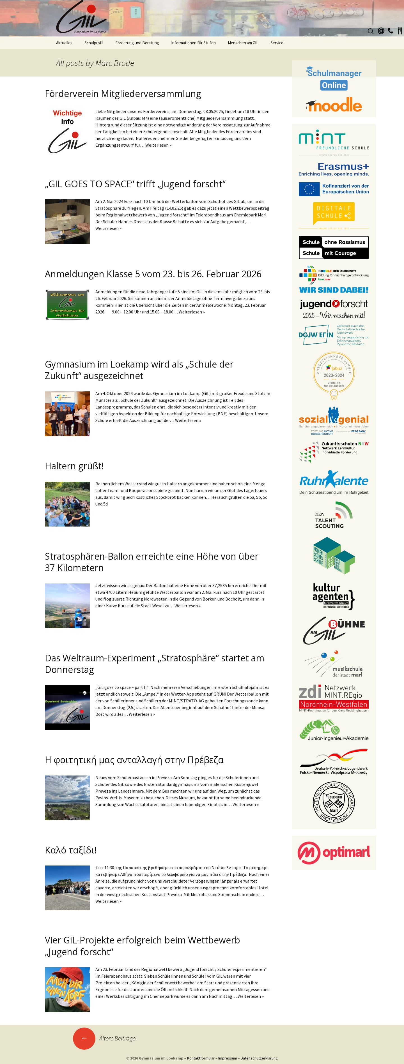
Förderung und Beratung (137, 42)
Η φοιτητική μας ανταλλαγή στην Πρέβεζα (135, 760)
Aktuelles (64, 42)
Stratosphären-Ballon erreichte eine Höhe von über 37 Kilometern (151, 562)
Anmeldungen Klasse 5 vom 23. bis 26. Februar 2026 (153, 274)
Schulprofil (93, 42)
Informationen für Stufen (193, 42)
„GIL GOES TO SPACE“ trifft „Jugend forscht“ (135, 184)
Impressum (227, 1058)
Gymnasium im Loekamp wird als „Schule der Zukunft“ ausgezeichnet (139, 370)
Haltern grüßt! (74, 466)
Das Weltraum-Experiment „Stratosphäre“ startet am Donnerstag (154, 664)
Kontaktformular (201, 1058)
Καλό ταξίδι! (71, 850)
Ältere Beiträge (104, 1038)
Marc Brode (114, 62)
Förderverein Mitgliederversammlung (123, 93)
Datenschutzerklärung (259, 1058)
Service (276, 42)
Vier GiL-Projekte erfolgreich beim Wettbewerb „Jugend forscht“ (142, 946)
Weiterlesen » (158, 145)
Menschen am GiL (243, 42)
